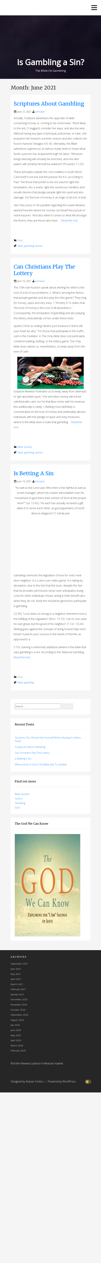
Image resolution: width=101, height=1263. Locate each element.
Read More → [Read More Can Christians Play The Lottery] (24, 436)
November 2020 (19, 1004)
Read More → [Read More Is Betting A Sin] (24, 666)
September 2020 (19, 1014)
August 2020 (17, 1019)
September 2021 (19, 963)
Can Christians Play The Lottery (44, 269)
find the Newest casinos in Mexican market (37, 1063)
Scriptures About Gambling (49, 103)
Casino (18, 798)
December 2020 (19, 999)
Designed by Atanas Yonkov (27, 1081)
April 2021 (16, 979)
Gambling (20, 803)
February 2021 (18, 989)
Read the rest (69, 220)
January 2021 (17, 994)
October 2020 (18, 1009)
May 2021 (16, 974)
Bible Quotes (25, 447)
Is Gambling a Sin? (50, 62)
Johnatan (40, 111)
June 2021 (16, 968)
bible (20, 245)
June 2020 (16, 1030)
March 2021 (17, 984)
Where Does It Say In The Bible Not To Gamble (41, 764)
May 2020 (16, 1035)
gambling (29, 245)
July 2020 (15, 1024)
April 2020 (16, 1040)
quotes (39, 245)
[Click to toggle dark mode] (89, 1081)
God (20, 240)
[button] (94, 7)
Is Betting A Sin (34, 473)
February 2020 (18, 1050)
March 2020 (17, 1045)
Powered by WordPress (62, 1081)
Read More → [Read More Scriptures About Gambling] (24, 229)
